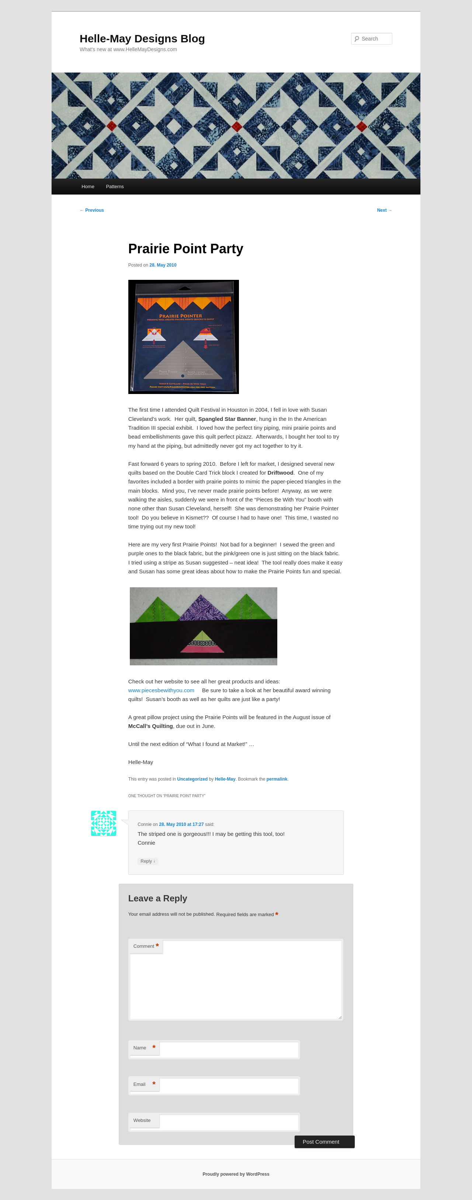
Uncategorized (192, 779)
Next (384, 210)
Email (144, 1084)
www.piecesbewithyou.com (161, 690)
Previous (92, 210)
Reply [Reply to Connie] (147, 861)
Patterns (115, 186)
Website (142, 1120)
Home (87, 186)
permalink (277, 779)
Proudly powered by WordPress (235, 1174)
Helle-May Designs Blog (142, 38)
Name (144, 1048)
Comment (146, 946)
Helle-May (225, 779)
